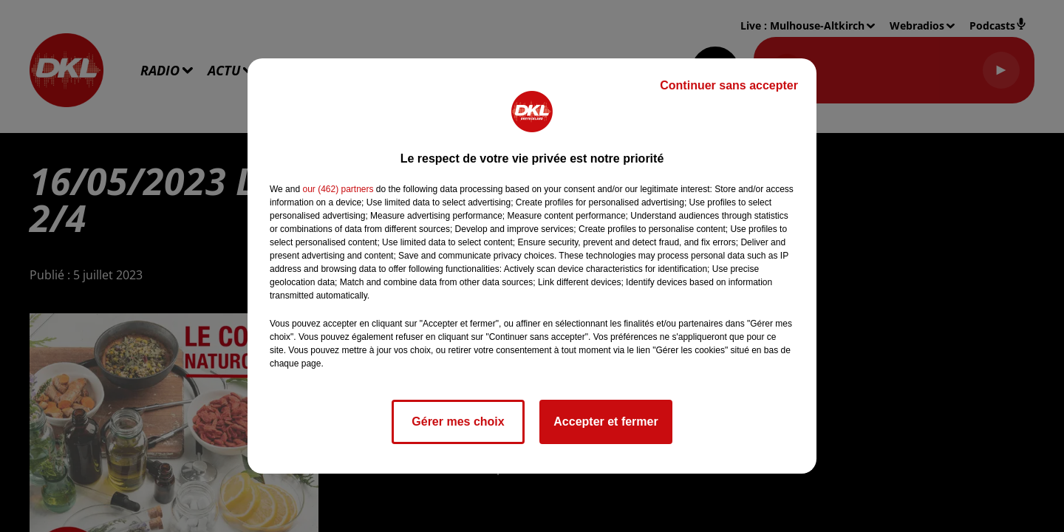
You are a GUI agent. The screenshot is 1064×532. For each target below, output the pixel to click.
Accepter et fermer (605, 421)
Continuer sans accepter (729, 85)
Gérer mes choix (458, 421)
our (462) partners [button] (337, 189)
